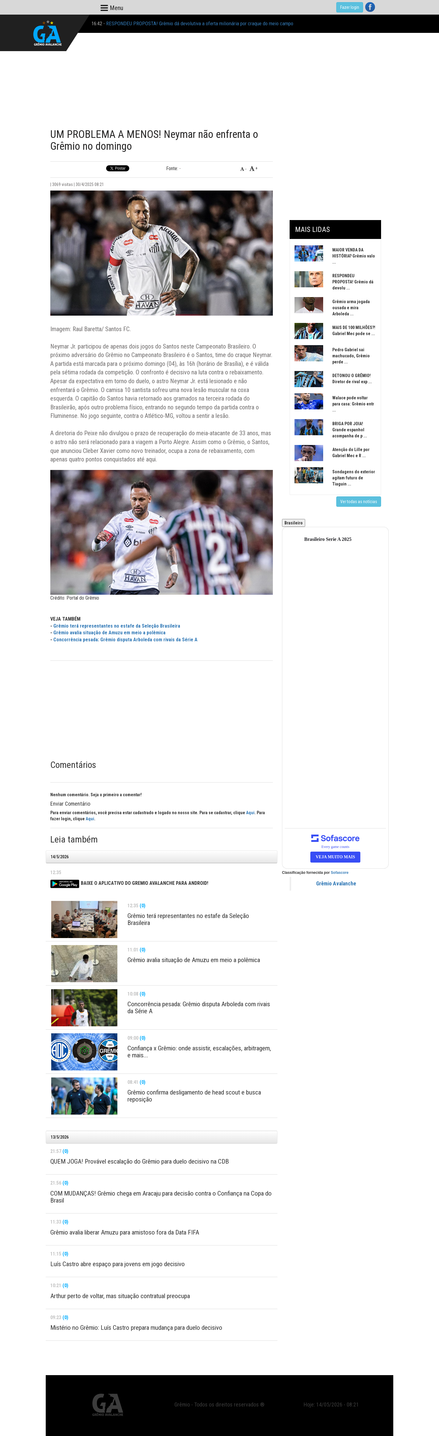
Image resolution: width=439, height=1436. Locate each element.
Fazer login (349, 7)
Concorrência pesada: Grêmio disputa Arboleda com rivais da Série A (125, 640)
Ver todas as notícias (358, 501)
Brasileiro (293, 522)
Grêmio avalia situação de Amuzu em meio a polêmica (109, 633)
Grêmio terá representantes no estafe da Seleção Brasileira (116, 626)
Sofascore (339, 872)
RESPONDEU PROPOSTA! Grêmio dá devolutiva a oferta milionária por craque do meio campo (199, 23)
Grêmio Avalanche (336, 884)
